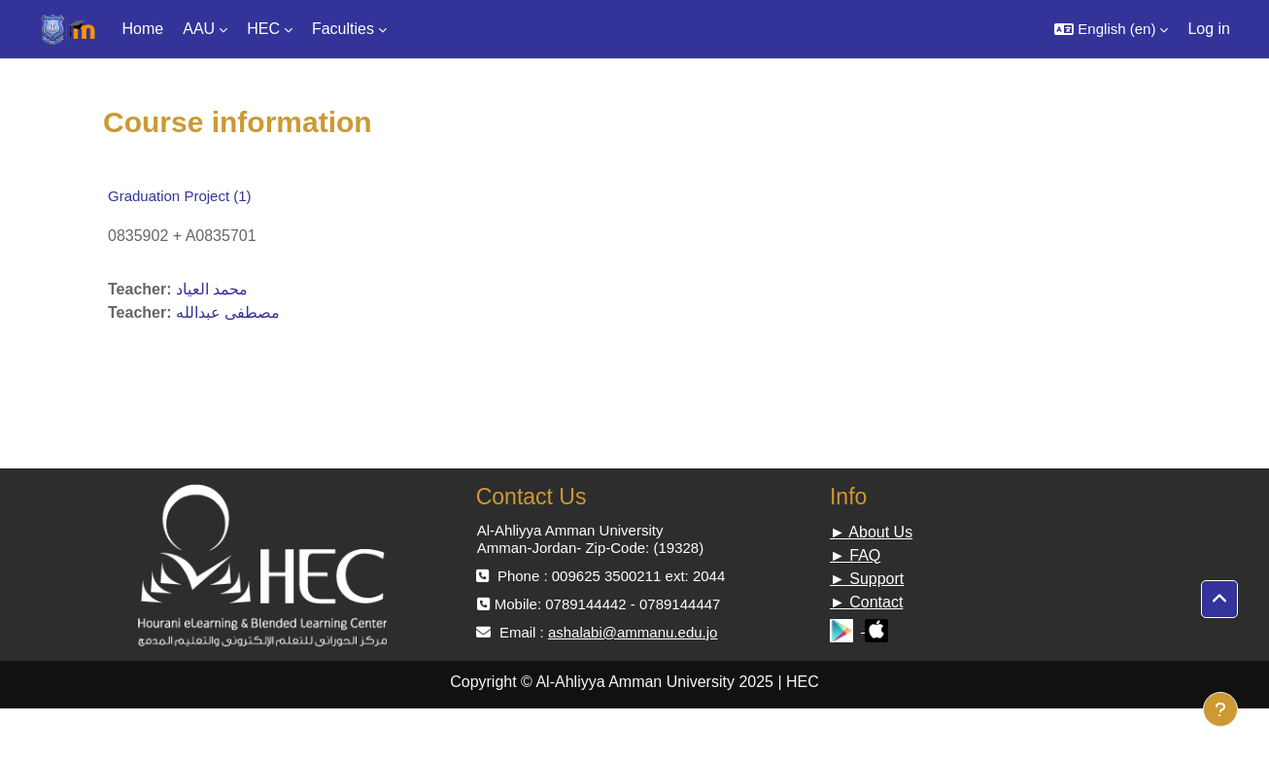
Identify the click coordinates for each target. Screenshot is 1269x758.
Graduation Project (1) (180, 196)
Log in (1208, 28)
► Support (867, 578)
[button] (1111, 29)
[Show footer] (1220, 709)
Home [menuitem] (143, 28)
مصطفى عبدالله (228, 312)
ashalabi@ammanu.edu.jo (633, 632)
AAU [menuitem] (199, 28)
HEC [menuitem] (263, 28)
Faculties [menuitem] (343, 28)
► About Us (871, 532)
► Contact (866, 602)
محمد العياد (212, 289)
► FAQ (855, 555)
